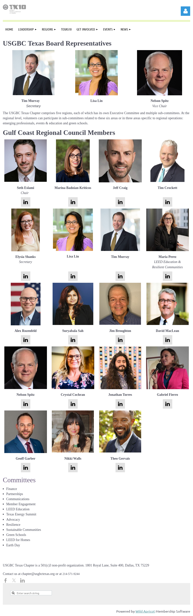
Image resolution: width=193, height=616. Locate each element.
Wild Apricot (145, 611)
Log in (185, 11)
